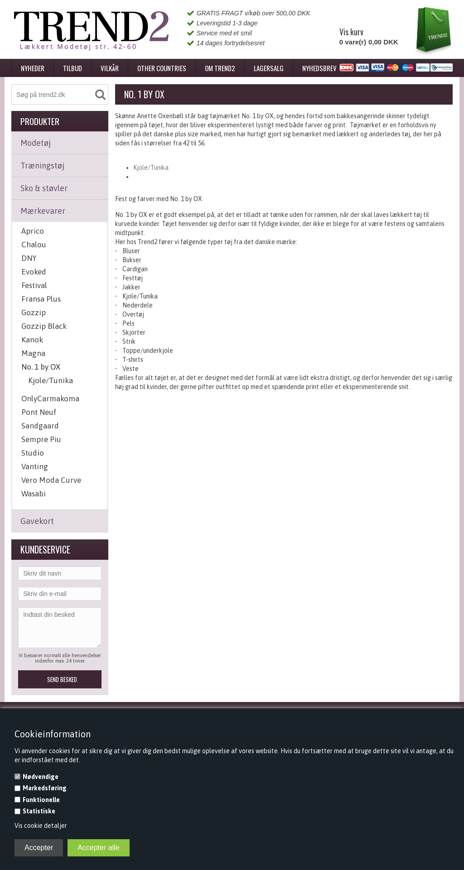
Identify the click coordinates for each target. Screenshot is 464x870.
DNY (28, 258)
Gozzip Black (44, 326)
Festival (34, 285)
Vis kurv (351, 32)
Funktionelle (41, 799)
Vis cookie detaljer (40, 825)
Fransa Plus (41, 298)
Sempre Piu (41, 439)
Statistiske (39, 811)
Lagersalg (269, 68)
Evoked (33, 271)
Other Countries (161, 68)
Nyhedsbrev (319, 68)
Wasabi (33, 493)
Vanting (34, 466)
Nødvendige (40, 776)
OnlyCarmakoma (50, 398)
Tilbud (72, 68)
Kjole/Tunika (50, 380)
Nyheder (32, 68)
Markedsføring (45, 788)
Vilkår (110, 68)
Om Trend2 (220, 68)
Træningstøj (42, 165)
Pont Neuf (38, 412)
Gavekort (37, 521)
